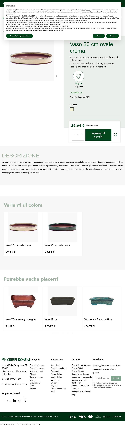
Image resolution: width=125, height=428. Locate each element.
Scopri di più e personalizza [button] (19, 36)
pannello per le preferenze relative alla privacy (48, 30)
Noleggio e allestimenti (81, 391)
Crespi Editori (77, 368)
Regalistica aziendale (80, 385)
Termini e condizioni (59, 368)
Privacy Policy (56, 374)
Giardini (33, 379)
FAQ (53, 391)
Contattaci (55, 379)
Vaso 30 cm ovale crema (18, 245)
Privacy (98, 385)
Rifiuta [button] (99, 36)
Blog (73, 394)
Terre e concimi (36, 377)
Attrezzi (33, 374)
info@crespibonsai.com (16, 384)
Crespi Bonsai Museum (81, 365)
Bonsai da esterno (37, 368)
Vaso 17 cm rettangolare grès (21, 319)
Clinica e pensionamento (82, 377)
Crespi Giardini (78, 371)
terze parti (38, 16)
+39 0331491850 (13, 379)
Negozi (54, 385)
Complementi (35, 382)
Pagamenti (55, 371)
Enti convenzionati (79, 379)
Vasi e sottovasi (36, 371)
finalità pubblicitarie (104, 18)
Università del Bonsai (80, 374)
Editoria (33, 388)
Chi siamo (55, 382)
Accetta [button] (112, 36)
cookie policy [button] (10, 14)
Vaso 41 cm (51, 319)
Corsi (32, 385)
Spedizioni (55, 365)
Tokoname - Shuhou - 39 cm (98, 319)
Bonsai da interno (37, 365)
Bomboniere (77, 382)
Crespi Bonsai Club (59, 388)
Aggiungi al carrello (98, 135)
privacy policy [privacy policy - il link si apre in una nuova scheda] (86, 10)
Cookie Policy (56, 377)
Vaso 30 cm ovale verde (57, 245)
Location (75, 388)
